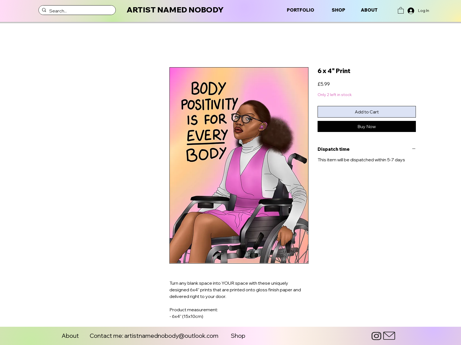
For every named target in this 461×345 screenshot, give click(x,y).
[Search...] (76, 11)
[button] (401, 10)
